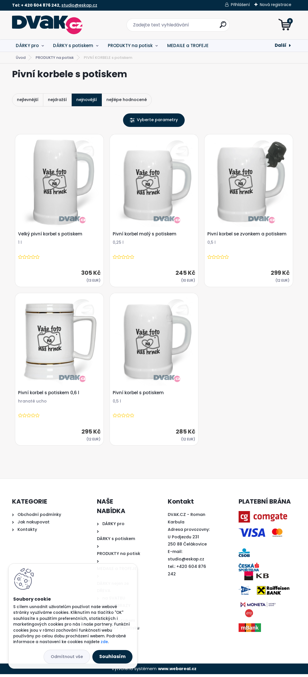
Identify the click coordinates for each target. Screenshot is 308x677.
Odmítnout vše (67, 656)
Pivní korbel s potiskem (139, 395)
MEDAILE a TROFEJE (187, 45)
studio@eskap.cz (79, 5)
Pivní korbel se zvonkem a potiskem (247, 235)
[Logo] (47, 25)
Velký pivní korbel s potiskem (51, 235)
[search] (223, 26)
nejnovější (86, 99)
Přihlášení (240, 4)
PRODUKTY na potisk (130, 45)
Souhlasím (112, 656)
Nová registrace (275, 4)
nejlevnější (27, 99)
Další (280, 45)
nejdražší (57, 99)
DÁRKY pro (27, 45)
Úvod (21, 57)
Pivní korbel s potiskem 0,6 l (49, 395)
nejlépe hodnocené (126, 99)
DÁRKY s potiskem (73, 45)
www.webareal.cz (177, 671)
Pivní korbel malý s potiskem (145, 235)
